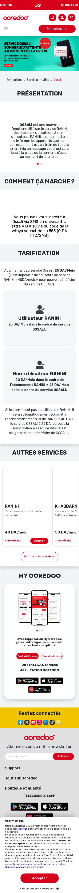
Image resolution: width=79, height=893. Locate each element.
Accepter (39, 878)
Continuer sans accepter (37, 888)
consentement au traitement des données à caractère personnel (35, 865)
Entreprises (57, 29)
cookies (23, 828)
